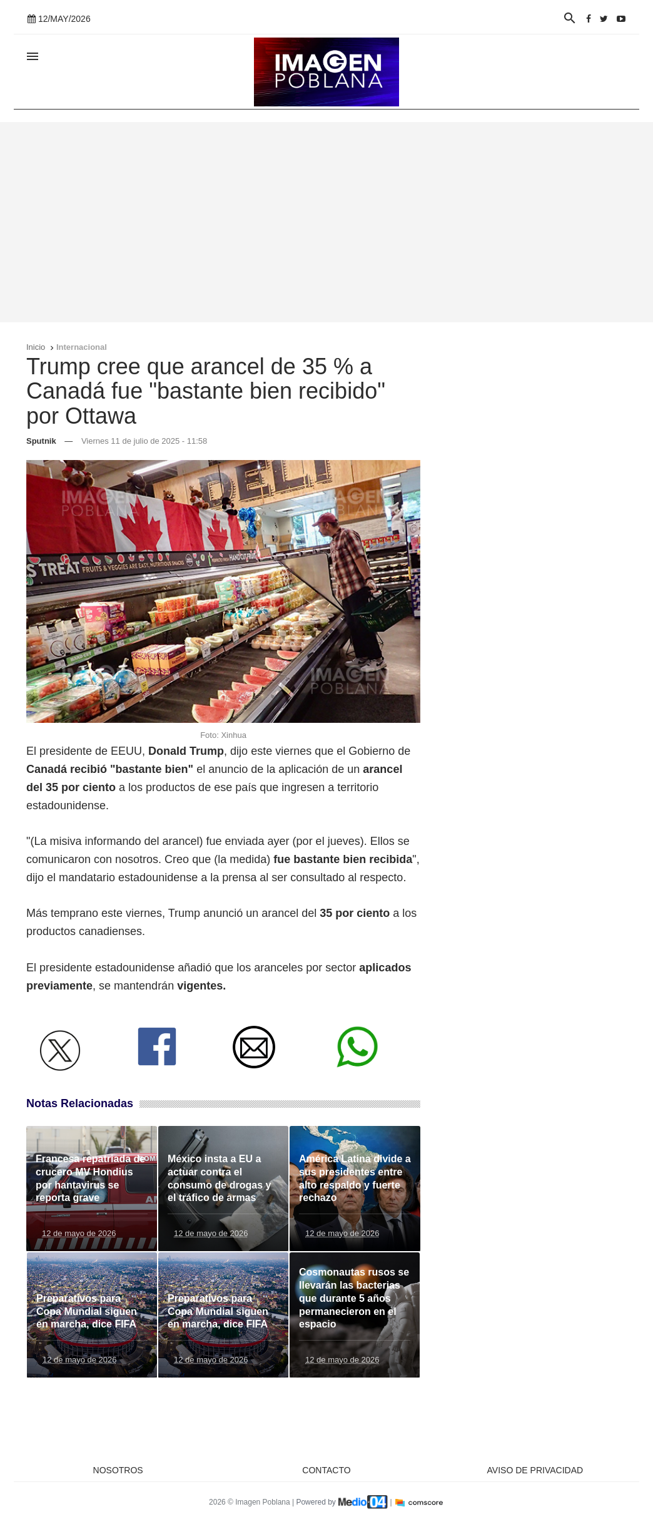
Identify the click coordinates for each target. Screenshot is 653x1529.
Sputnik (41, 441)
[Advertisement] (326, 222)
